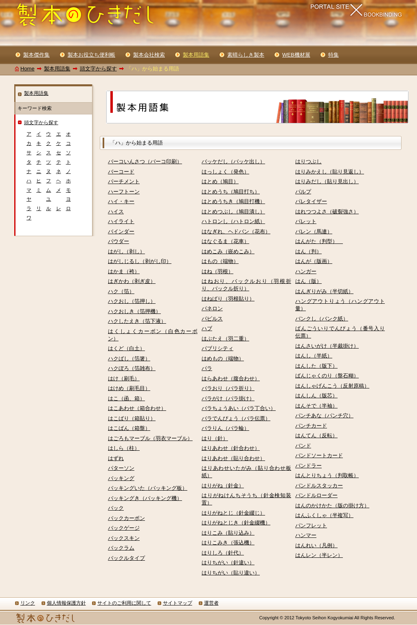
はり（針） (215, 438)
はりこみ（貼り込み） (228, 533)
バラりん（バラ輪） (225, 428)
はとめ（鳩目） (220, 181)
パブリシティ (217, 348)
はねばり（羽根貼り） (228, 299)
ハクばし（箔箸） (129, 358)
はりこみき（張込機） (228, 542)
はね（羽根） (217, 271)
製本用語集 (57, 69)
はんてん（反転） (316, 435)
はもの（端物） (220, 261)
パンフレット (311, 525)
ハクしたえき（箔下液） (137, 321)
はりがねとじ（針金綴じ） (233, 513)
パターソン (121, 468)
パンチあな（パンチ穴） (324, 415)
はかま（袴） (124, 271)
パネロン (212, 308)
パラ (207, 368)
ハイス (116, 211)
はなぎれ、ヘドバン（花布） (236, 231)
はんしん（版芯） (316, 396)
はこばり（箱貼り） (132, 418)
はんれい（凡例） (316, 545)
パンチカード (311, 426)
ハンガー (305, 271)
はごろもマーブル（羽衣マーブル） (150, 438)
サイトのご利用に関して (124, 603)
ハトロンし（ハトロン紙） (233, 221)
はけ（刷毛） (124, 378)
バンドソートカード (319, 455)
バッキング (121, 478)
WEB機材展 (296, 55)
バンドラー (308, 466)
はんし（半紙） (313, 356)
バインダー (121, 231)
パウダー (118, 241)
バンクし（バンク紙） (321, 319)
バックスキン (124, 538)
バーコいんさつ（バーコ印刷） (145, 161)
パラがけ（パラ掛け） (228, 398)
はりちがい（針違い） (228, 562)
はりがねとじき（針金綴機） (236, 523)
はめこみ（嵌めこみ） (228, 251)
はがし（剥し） (126, 251)
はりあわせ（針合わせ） (231, 448)
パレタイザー (311, 201)
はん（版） (308, 281)
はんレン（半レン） (319, 555)
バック (116, 508)
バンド (303, 446)
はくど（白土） (126, 348)
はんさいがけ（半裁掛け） (327, 346)
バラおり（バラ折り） (228, 388)
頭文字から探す (98, 69)
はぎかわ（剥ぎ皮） (132, 281)
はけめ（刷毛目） (129, 388)
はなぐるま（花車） (225, 241)
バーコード (121, 172)
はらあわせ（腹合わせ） (231, 378)
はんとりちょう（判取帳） (327, 475)
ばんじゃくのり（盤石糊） (327, 376)
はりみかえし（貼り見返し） (329, 172)
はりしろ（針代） (223, 553)
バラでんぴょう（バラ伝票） (236, 418)
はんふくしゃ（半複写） (324, 515)
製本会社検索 (149, 55)
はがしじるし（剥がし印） (139, 261)
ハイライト (121, 221)
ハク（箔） (121, 291)
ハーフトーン (124, 192)
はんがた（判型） (319, 241)
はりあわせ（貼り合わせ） (233, 458)
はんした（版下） (316, 366)
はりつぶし (308, 161)
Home (27, 69)
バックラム (121, 548)
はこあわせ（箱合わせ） (137, 408)
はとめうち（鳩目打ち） (231, 192)
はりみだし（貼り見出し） (327, 181)
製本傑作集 (36, 55)
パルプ (303, 192)
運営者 (211, 603)
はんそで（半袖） (316, 406)
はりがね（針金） (223, 485)
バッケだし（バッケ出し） (233, 161)
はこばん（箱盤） (129, 428)
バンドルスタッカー (319, 485)
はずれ (116, 458)
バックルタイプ (126, 558)
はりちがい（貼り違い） (231, 573)
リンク (27, 603)
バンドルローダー (316, 495)
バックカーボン (126, 518)
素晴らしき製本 (245, 55)
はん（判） (308, 251)
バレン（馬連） (313, 231)
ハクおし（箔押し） (132, 301)
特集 (333, 55)
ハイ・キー (121, 201)
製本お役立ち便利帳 (91, 55)
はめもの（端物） (223, 358)
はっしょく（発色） (225, 172)
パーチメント (124, 181)
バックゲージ (124, 528)
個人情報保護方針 (66, 603)
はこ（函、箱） (126, 398)
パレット (305, 221)
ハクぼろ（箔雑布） (132, 368)
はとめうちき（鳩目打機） (233, 201)
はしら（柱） (124, 448)
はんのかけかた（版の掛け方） (332, 505)
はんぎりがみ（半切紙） (324, 291)
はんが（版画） (313, 261)
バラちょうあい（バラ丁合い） (239, 408)
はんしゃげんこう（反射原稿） (332, 386)
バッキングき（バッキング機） (145, 498)
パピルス (212, 319)
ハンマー (305, 535)
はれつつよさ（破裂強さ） (327, 211)
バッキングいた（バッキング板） (147, 488)
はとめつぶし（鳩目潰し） (233, 211)
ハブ (207, 328)
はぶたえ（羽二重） (225, 339)
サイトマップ (177, 603)
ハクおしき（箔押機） (134, 311)
